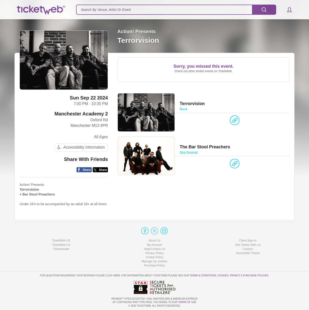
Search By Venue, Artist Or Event (106, 10)
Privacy (235, 275)
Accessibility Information (80, 147)
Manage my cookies (155, 261)
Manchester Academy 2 (81, 113)
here (116, 275)
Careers (248, 249)
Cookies (223, 275)
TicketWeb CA (61, 245)
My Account (154, 245)
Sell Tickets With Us (248, 245)
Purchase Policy (154, 265)
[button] (287, 9)
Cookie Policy (154, 257)
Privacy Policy (155, 253)
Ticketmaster (61, 249)
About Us (154, 240)
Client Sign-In (248, 240)
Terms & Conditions (203, 275)
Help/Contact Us (154, 249)
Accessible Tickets (248, 253)
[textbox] (176, 10)
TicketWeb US (61, 240)
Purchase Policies (255, 275)
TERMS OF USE (187, 302)
